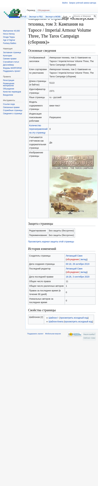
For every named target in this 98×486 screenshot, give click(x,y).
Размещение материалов (8, 84)
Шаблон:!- (54, 317)
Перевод (31, 10)
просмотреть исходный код (74, 317)
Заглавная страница (12, 52)
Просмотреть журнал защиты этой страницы (51, 241)
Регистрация (8, 80)
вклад (84, 259)
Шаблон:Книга (56, 321)
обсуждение (72, 259)
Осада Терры (9, 37)
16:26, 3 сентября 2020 (77, 276)
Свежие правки (9, 59)
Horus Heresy (9, 34)
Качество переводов (12, 92)
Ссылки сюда (9, 104)
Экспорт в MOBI (52, 16)
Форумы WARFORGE (12, 68)
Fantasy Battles (9, 43)
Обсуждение (44, 10)
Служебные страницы (12, 110)
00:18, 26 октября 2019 (77, 264)
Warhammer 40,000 (11, 31)
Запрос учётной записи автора (82, 3)
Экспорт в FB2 (36, 16)
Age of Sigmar (9, 40)
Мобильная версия (53, 334)
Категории (7, 56)
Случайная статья (11, 62)
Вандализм (8, 95)
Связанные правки (11, 107)
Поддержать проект (11, 71)
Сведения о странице (12, 113)
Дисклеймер (8, 65)
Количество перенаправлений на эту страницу (38, 129)
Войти (65, 3)
